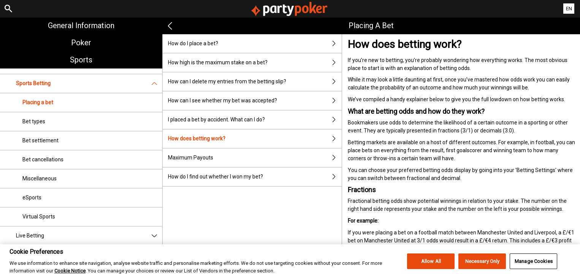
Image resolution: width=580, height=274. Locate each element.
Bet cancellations (42, 159)
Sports (81, 59)
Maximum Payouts (255, 157)
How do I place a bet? (255, 43)
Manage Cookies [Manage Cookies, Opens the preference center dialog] (534, 265)
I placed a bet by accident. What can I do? (255, 119)
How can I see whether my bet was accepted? (255, 100)
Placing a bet (37, 102)
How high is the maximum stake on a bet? (255, 62)
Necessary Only (482, 265)
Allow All (431, 265)
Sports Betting (89, 83)
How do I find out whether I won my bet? (255, 176)
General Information (81, 25)
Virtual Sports (38, 216)
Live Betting (89, 235)
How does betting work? (255, 138)
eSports (31, 197)
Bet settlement (40, 140)
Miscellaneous (39, 178)
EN (569, 8)
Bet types (33, 121)
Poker (81, 42)
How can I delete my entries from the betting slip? (255, 81)
